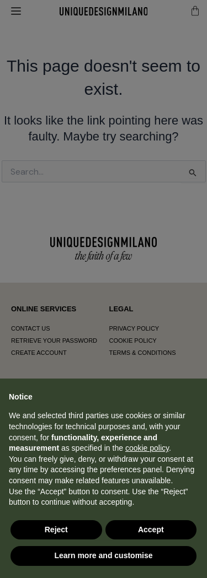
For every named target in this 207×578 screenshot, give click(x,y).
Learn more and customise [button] (103, 555)
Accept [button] (151, 529)
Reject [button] (56, 529)
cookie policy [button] (147, 448)
